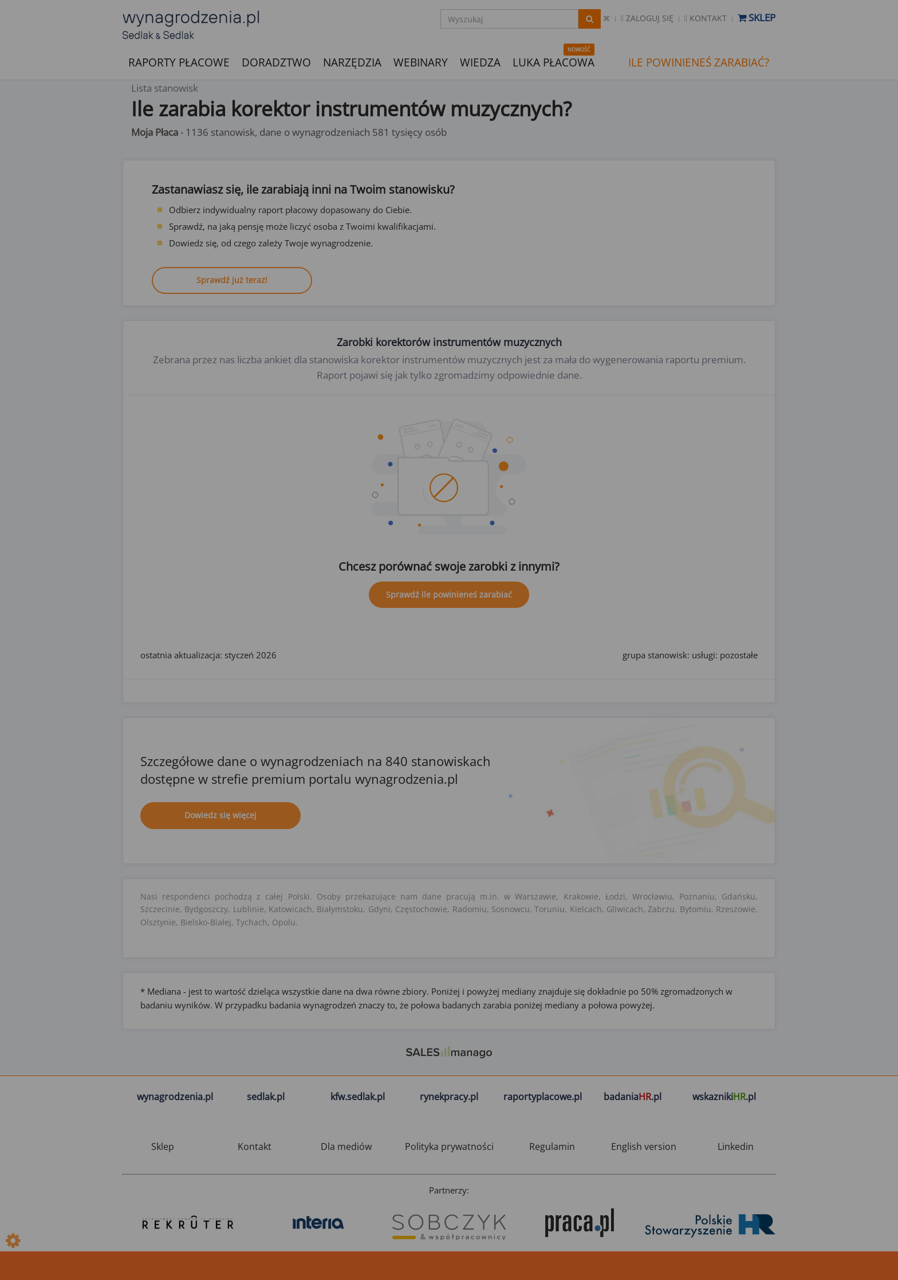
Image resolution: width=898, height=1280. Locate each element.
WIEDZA (480, 62)
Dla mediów (346, 1146)
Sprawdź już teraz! (231, 279)
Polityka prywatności (449, 1146)
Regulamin (552, 1146)
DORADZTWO (276, 62)
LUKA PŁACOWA (553, 62)
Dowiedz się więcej (220, 815)
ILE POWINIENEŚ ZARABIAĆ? (698, 62)
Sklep (756, 17)
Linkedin (736, 1146)
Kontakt (705, 18)
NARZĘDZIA (352, 61)
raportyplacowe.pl (542, 1096)
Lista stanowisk (164, 88)
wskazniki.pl (724, 1096)
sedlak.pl (266, 1096)
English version (643, 1146)
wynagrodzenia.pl (175, 1096)
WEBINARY (420, 61)
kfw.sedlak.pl (357, 1096)
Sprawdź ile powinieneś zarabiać (449, 594)
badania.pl (632, 1096)
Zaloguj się (647, 18)
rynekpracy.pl (449, 1096)
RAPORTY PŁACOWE (179, 61)
